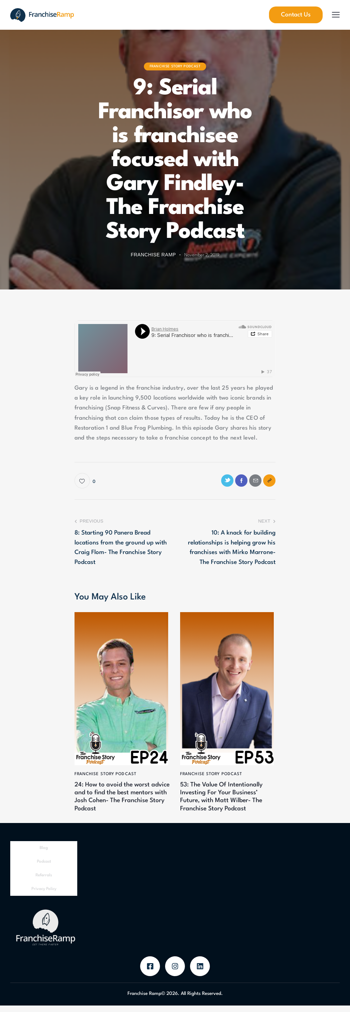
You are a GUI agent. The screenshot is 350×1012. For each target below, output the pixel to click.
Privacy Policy (43, 896)
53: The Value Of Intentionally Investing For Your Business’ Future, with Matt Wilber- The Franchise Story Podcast (227, 801)
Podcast (44, 868)
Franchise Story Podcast (175, 66)
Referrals (44, 882)
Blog (44, 855)
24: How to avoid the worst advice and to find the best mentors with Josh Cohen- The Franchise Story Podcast (119, 801)
